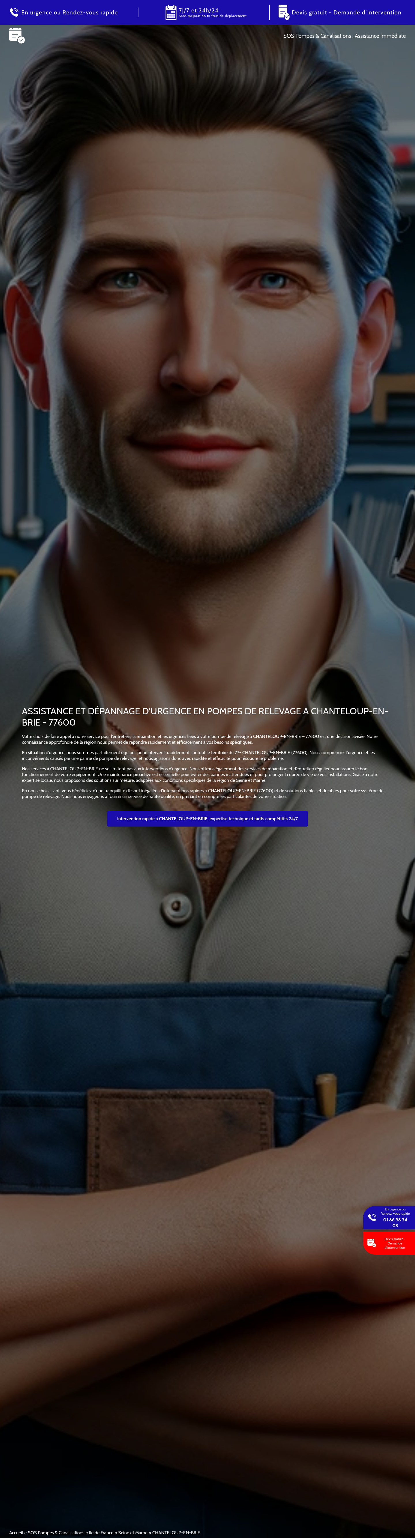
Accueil (16, 1532)
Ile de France (101, 1532)
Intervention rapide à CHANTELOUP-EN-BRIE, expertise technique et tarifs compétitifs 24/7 (207, 818)
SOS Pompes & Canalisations (56, 1532)
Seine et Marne (133, 1532)
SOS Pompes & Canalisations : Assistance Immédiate (344, 35)
